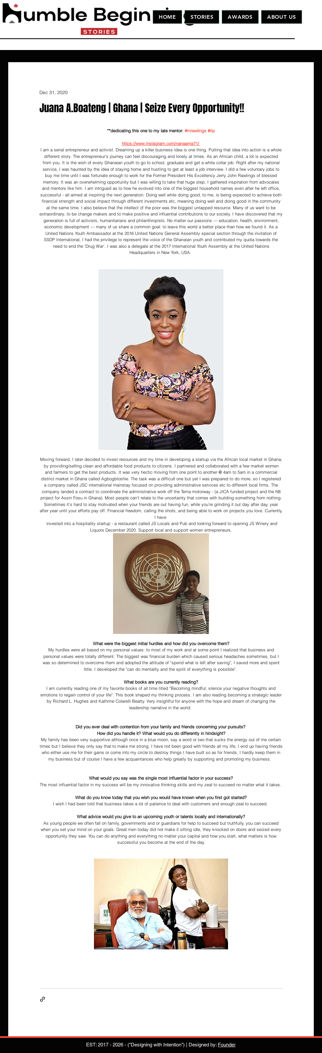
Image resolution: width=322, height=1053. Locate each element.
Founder (227, 1044)
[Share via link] (42, 999)
